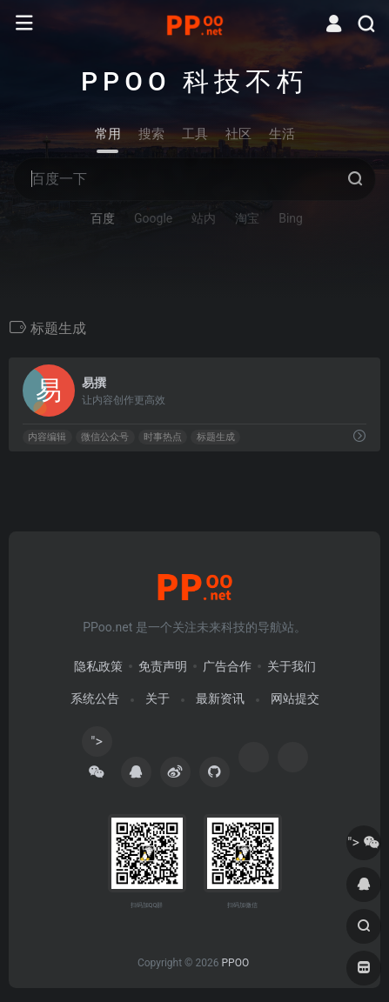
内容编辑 (47, 437)
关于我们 (291, 666)
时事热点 (163, 437)
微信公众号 (105, 437)
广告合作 (227, 666)
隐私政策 (98, 666)
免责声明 (162, 666)
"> (96, 745)
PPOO (235, 963)
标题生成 (216, 437)
